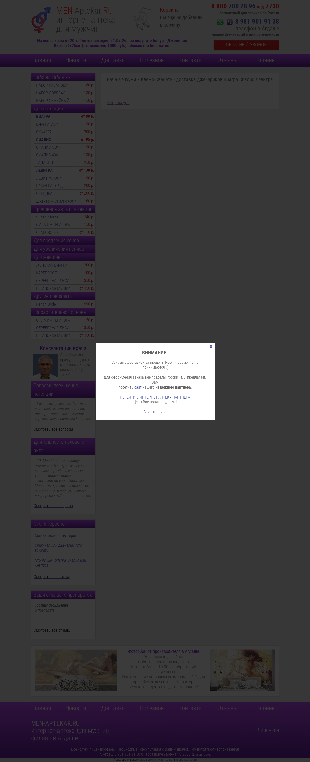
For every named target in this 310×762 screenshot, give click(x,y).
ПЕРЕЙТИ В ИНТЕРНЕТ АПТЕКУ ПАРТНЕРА (155, 397)
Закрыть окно (155, 412)
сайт (138, 387)
